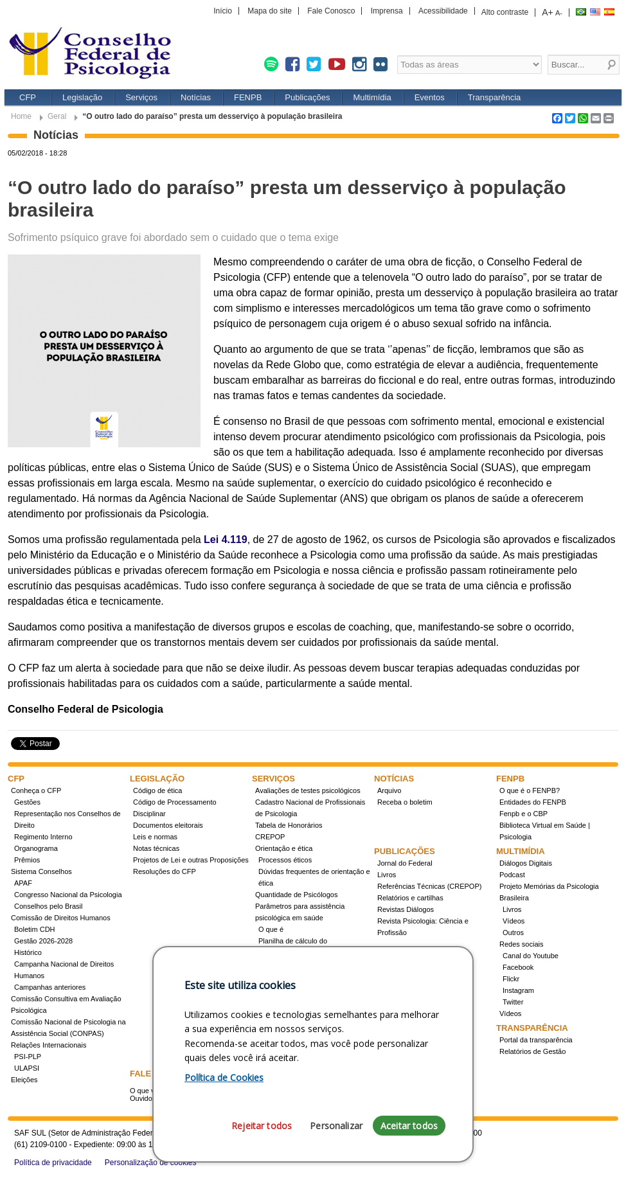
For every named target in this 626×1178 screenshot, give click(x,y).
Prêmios (27, 860)
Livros (386, 875)
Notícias (196, 97)
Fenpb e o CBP (523, 813)
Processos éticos (285, 860)
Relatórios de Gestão (532, 1051)
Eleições (24, 1080)
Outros (513, 932)
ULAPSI (26, 1068)
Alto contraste (504, 12)
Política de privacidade (53, 1162)
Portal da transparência (536, 1040)
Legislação (82, 97)
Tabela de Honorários (289, 825)
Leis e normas (155, 837)
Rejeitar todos (261, 1126)
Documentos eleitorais (168, 825)
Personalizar (336, 1126)
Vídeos (513, 921)
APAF (23, 883)
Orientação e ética (283, 848)
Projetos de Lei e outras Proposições (191, 860)
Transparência (494, 97)
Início (222, 11)
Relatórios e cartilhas (410, 898)
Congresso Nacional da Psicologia (68, 894)
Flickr (511, 979)
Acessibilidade (443, 11)
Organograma (36, 848)
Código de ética (157, 790)
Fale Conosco (331, 11)
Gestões (27, 802)
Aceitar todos (409, 1126)
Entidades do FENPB (532, 802)
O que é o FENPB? (529, 790)
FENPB (248, 97)
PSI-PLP (27, 1056)
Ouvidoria (145, 1098)
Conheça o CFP (36, 790)
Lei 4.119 (225, 539)
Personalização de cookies (151, 1162)
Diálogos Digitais (525, 863)
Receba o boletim (405, 802)
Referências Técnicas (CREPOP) (429, 886)
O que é (270, 929)
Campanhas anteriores (49, 987)
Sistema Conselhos (41, 871)
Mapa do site (269, 11)
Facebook (518, 967)
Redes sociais (521, 944)
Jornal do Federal (405, 863)
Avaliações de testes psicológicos (308, 790)
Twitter (513, 1002)
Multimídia (372, 97)
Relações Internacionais (48, 1045)
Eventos (430, 97)
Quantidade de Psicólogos (296, 894)
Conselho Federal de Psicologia (94, 54)
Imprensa (387, 11)
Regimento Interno (43, 837)
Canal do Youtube (531, 955)
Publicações (307, 97)
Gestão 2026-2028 (43, 941)
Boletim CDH (34, 929)
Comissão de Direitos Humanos (61, 918)
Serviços (141, 97)
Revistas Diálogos (405, 909)
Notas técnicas (156, 848)
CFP (27, 97)
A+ (547, 12)
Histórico (28, 952)
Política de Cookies (224, 1077)
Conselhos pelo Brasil (48, 906)
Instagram (518, 990)
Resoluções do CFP (164, 871)
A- (558, 13)
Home (21, 116)
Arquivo (389, 790)
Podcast (512, 875)
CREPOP (270, 837)
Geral (57, 116)
